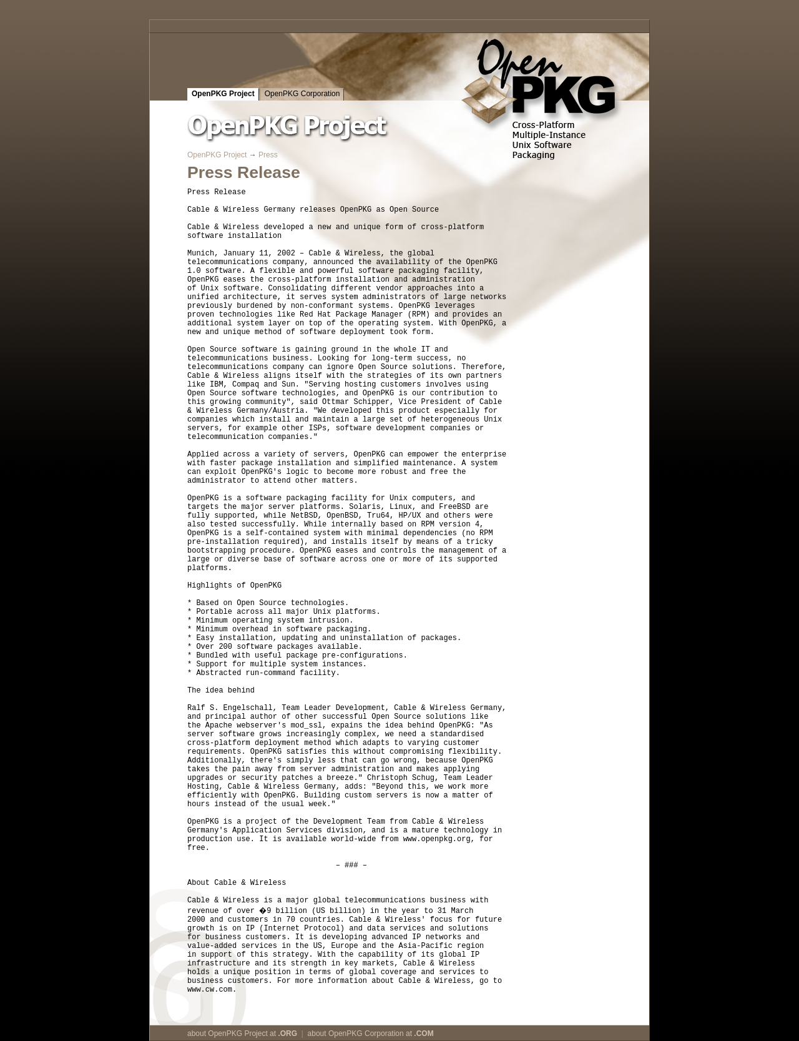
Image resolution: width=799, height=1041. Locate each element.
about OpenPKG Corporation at (371, 1033)
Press (268, 154)
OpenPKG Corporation (302, 93)
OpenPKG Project (223, 93)
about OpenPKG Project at (242, 1033)
